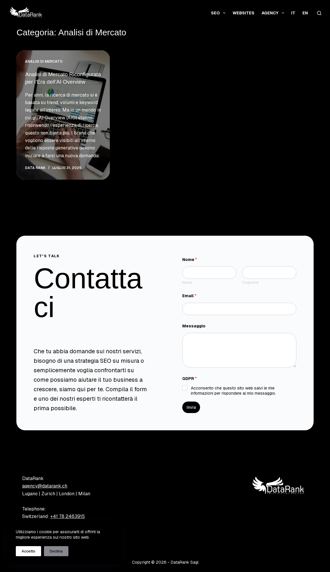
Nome (187, 282)
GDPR (189, 378)
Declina (56, 551)
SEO (219, 12)
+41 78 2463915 (67, 516)
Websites (243, 13)
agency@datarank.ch (44, 486)
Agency (274, 12)
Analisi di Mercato (44, 61)
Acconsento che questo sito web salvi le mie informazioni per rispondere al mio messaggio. (233, 390)
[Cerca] (319, 13)
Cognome (250, 282)
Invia (191, 407)
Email (189, 295)
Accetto (28, 551)
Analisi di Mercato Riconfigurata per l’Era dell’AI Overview (62, 81)
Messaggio (194, 326)
